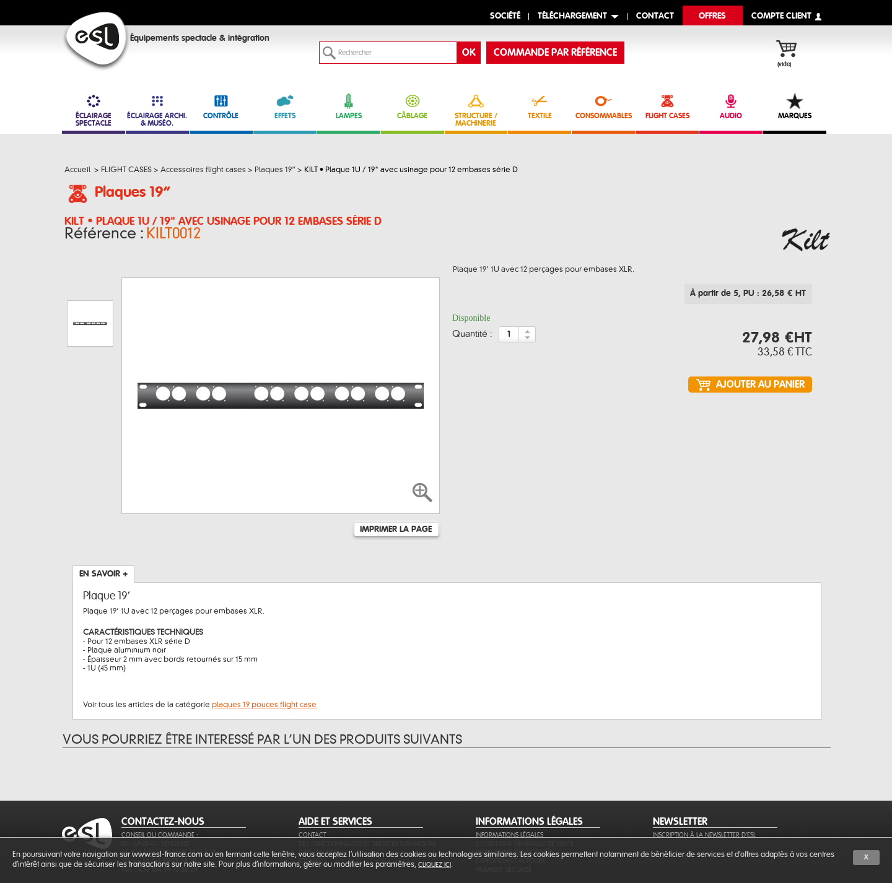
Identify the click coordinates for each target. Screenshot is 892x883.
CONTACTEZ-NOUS (162, 762)
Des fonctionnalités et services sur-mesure (367, 783)
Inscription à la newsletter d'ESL (704, 775)
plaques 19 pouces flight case (264, 644)
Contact (312, 775)
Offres (712, 16)
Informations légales (509, 775)
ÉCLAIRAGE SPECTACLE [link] (93, 110)
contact (655, 16)
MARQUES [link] (794, 106)
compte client (781, 16)
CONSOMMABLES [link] (603, 106)
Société (505, 16)
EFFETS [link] (285, 106)
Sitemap (311, 801)
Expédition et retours (510, 801)
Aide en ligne (318, 792)
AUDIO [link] (731, 106)
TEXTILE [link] (539, 106)
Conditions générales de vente (525, 783)
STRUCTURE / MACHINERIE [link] (476, 110)
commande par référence (555, 53)
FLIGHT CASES (667, 106)
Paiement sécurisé (503, 809)
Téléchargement (572, 16)
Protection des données (515, 792)
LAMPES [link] (348, 106)
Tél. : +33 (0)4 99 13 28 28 (159, 801)
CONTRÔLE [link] (221, 106)
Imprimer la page (396, 469)
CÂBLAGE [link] (412, 106)
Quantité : (472, 338)
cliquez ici (434, 864)
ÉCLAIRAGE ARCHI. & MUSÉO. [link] (157, 110)
